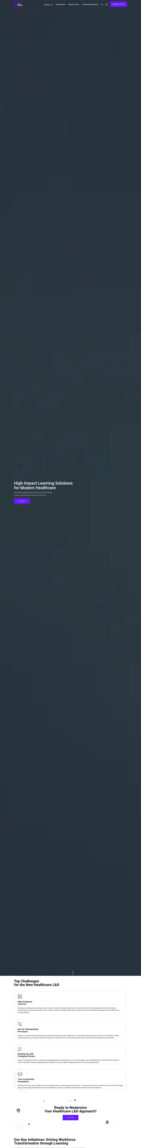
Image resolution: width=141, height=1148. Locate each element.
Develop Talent (60, 4)
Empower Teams (73, 4)
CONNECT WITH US (118, 4)
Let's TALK (22, 501)
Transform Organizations (90, 4)
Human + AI (48, 5)
